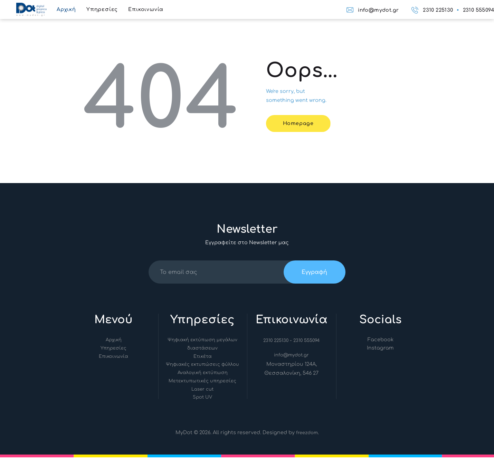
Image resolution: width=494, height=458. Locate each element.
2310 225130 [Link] (276, 341)
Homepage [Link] (299, 123)
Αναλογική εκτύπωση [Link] (203, 373)
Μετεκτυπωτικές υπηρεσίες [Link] (202, 381)
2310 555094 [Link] (307, 341)
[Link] (31, 7)
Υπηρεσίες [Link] (113, 348)
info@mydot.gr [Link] (291, 355)
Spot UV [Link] (202, 397)
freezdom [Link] (307, 433)
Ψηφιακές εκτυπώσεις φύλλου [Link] (202, 365)
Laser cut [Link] (202, 390)
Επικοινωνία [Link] (113, 357)
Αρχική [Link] (114, 340)
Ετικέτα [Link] (202, 357)
